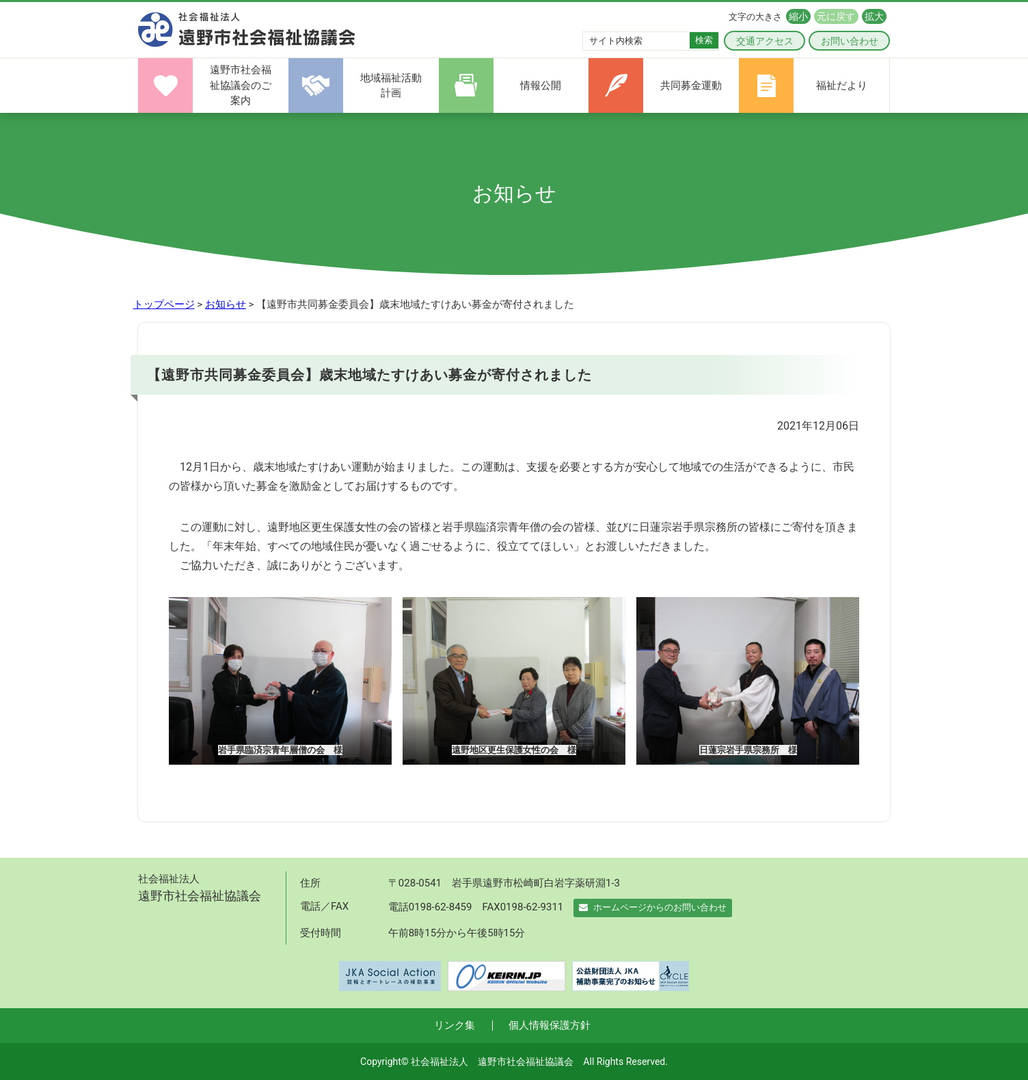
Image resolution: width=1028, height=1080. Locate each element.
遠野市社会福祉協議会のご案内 (240, 85)
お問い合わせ (849, 41)
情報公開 (540, 85)
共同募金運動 (691, 85)
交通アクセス (765, 41)
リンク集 (454, 1025)
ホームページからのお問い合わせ (653, 907)
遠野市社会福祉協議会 (247, 29)
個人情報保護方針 (550, 1025)
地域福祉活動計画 (391, 86)
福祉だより (841, 85)
